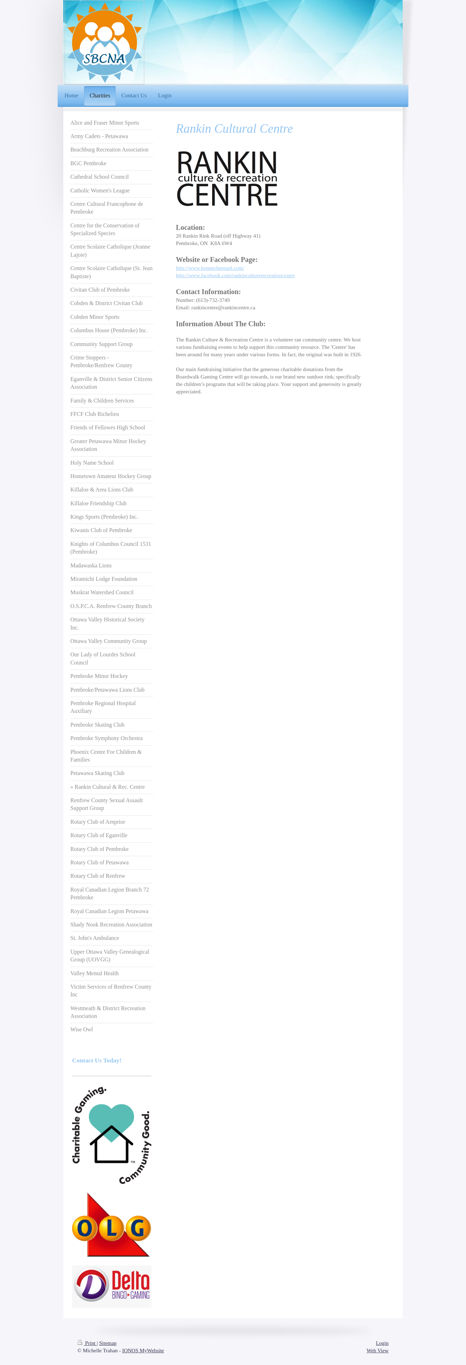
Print (87, 1343)
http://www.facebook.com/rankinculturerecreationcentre (235, 275)
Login (382, 1343)
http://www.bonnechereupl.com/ (210, 268)
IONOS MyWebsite (143, 1350)
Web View (378, 1350)
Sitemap (107, 1343)
